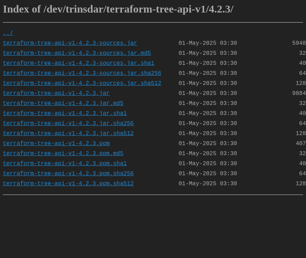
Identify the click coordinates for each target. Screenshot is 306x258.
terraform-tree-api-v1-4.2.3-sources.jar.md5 (77, 53)
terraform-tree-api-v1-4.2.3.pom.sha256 (68, 174)
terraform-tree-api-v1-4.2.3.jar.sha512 (68, 134)
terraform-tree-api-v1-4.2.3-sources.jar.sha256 (82, 73)
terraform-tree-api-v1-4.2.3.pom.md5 (63, 154)
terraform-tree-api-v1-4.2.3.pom (56, 144)
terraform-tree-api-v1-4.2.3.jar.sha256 (68, 124)
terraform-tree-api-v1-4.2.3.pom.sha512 (68, 184)
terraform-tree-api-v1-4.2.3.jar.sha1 (65, 114)
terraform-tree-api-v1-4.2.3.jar (56, 93)
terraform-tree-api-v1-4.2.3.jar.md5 (63, 104)
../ (8, 33)
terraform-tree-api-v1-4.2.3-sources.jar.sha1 (78, 63)
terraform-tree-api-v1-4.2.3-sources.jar (70, 43)
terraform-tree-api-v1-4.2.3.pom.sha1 (65, 164)
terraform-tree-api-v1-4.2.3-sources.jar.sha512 (82, 83)
